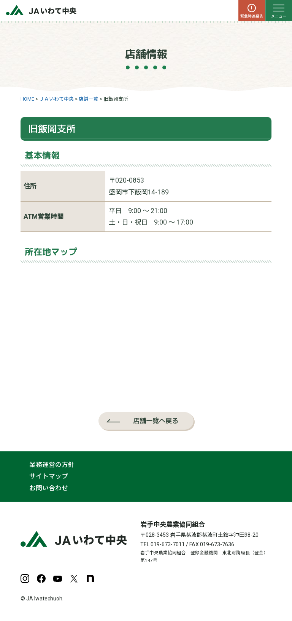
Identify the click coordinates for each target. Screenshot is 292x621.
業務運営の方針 (52, 465)
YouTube (57, 578)
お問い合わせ (48, 488)
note (90, 578)
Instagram (25, 578)
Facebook (41, 578)
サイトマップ (48, 476)
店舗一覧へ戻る (155, 420)
